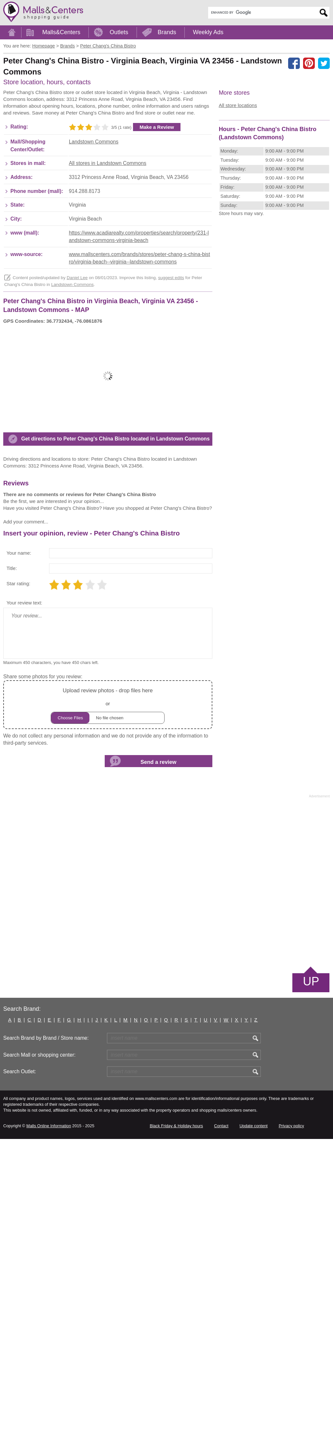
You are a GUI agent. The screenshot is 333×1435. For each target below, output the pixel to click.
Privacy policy (291, 1421)
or (108, 1001)
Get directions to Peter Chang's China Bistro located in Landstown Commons (115, 636)
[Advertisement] (58, 140)
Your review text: (24, 898)
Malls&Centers (61, 32)
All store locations (238, 105)
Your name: (19, 849)
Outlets (119, 32)
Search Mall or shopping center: (39, 1351)
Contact (221, 1421)
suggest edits (171, 376)
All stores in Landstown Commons (107, 261)
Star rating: (18, 879)
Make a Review (157, 225)
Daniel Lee (77, 376)
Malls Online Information (48, 1421)
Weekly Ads (208, 32)
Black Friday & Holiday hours (176, 1421)
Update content (253, 1421)
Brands (167, 32)
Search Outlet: (19, 1367)
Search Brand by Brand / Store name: (46, 1334)
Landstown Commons (93, 240)
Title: (12, 864)
